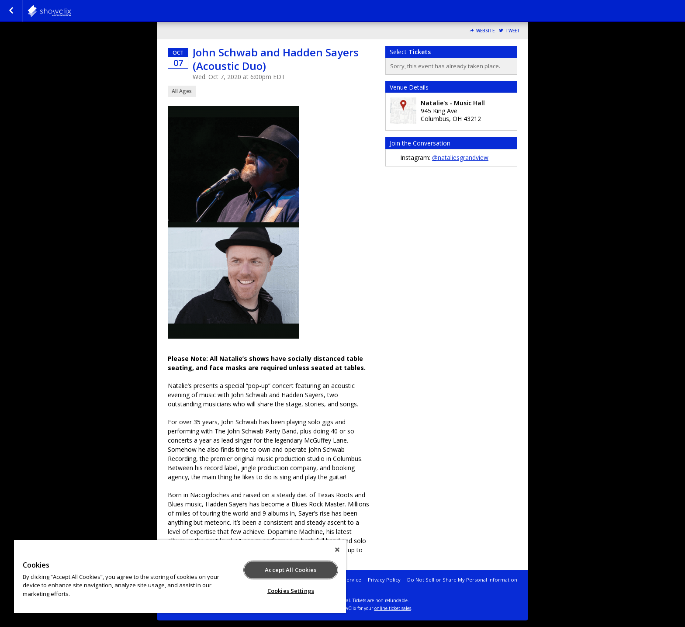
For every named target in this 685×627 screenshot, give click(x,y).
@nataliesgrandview (460, 157)
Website (485, 31)
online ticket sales (392, 608)
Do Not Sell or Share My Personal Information (462, 579)
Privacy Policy (384, 579)
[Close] (337, 549)
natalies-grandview (70, 10)
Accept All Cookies (290, 570)
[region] (180, 576)
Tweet (512, 31)
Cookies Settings (290, 591)
